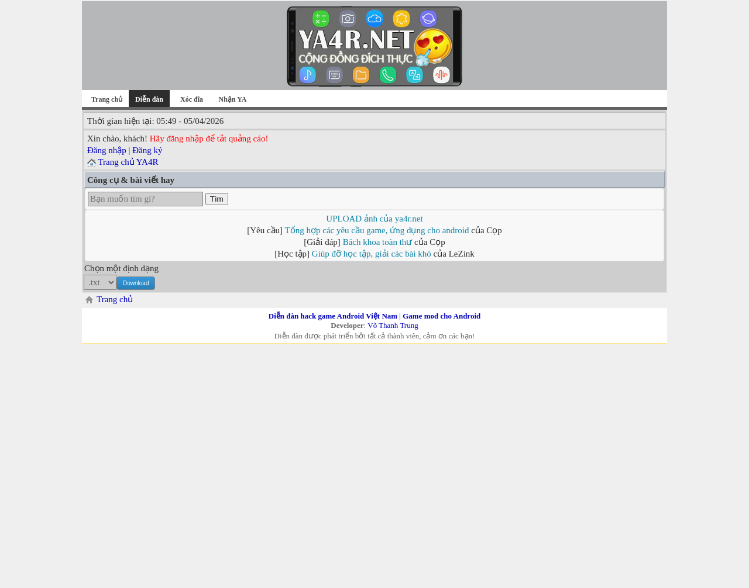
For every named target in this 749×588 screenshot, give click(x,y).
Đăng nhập (106, 150)
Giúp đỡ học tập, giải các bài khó (371, 253)
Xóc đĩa (191, 99)
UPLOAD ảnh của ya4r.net (374, 218)
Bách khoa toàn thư (378, 242)
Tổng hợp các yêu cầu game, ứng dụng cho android (377, 230)
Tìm (217, 199)
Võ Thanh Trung (392, 325)
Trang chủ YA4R (128, 162)
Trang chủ (106, 99)
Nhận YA (233, 99)
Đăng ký (147, 150)
